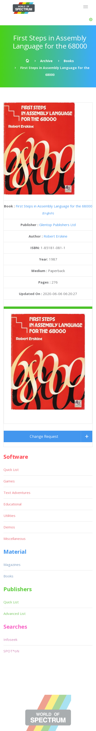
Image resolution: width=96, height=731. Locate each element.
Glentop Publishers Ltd (57, 224)
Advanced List (14, 573)
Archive (46, 61)
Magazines (12, 524)
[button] (91, 19)
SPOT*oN (11, 610)
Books (69, 61)
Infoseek (10, 599)
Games (9, 440)
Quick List (11, 429)
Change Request (44, 395)
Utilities (9, 475)
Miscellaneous (14, 498)
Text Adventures (16, 452)
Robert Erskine (55, 236)
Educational (12, 463)
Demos (9, 486)
